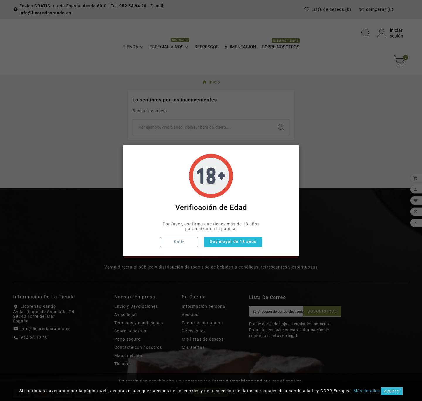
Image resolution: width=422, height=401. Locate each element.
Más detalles (366, 390)
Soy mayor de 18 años (233, 241)
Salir (179, 241)
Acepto (392, 391)
